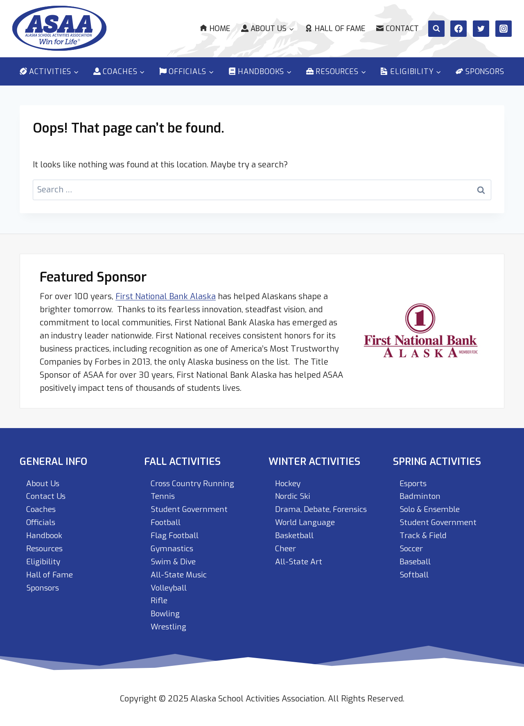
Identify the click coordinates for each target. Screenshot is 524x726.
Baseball (416, 561)
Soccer (412, 548)
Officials (41, 522)
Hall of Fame (335, 29)
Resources (46, 548)
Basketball (295, 535)
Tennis (163, 495)
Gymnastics (173, 548)
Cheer (286, 548)
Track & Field (424, 535)
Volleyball (170, 587)
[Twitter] (481, 28)
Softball (415, 574)
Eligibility (43, 561)
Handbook (45, 535)
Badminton (420, 495)
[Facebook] (458, 28)
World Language (306, 522)
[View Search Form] (436, 28)
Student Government (190, 508)
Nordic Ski (293, 495)
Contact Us (46, 495)
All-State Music (179, 574)
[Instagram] (503, 28)
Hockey (289, 482)
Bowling (166, 613)
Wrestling (169, 626)
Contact (397, 29)
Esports (414, 482)
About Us (43, 482)
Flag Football (176, 535)
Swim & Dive (174, 561)
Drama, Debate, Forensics (324, 508)
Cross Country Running (194, 482)
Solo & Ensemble (432, 508)
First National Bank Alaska (165, 295)
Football (167, 522)
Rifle (159, 600)
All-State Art (299, 561)
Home (215, 29)
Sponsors (480, 72)
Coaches (41, 508)
